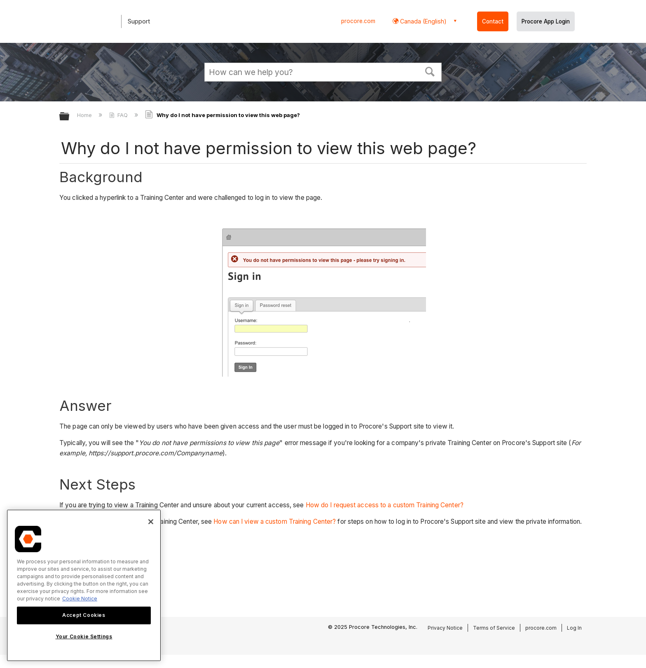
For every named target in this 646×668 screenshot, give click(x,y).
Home (85, 115)
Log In (574, 628)
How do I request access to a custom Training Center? (384, 505)
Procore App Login (546, 21)
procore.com (358, 21)
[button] (430, 70)
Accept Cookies (83, 615)
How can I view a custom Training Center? (274, 521)
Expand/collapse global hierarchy (69, 117)
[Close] (151, 522)
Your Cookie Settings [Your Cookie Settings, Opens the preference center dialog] (84, 636)
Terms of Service (494, 628)
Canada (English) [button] (422, 21)
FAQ (119, 115)
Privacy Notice (445, 628)
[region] (84, 585)
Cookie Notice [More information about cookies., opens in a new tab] (79, 598)
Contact (492, 21)
